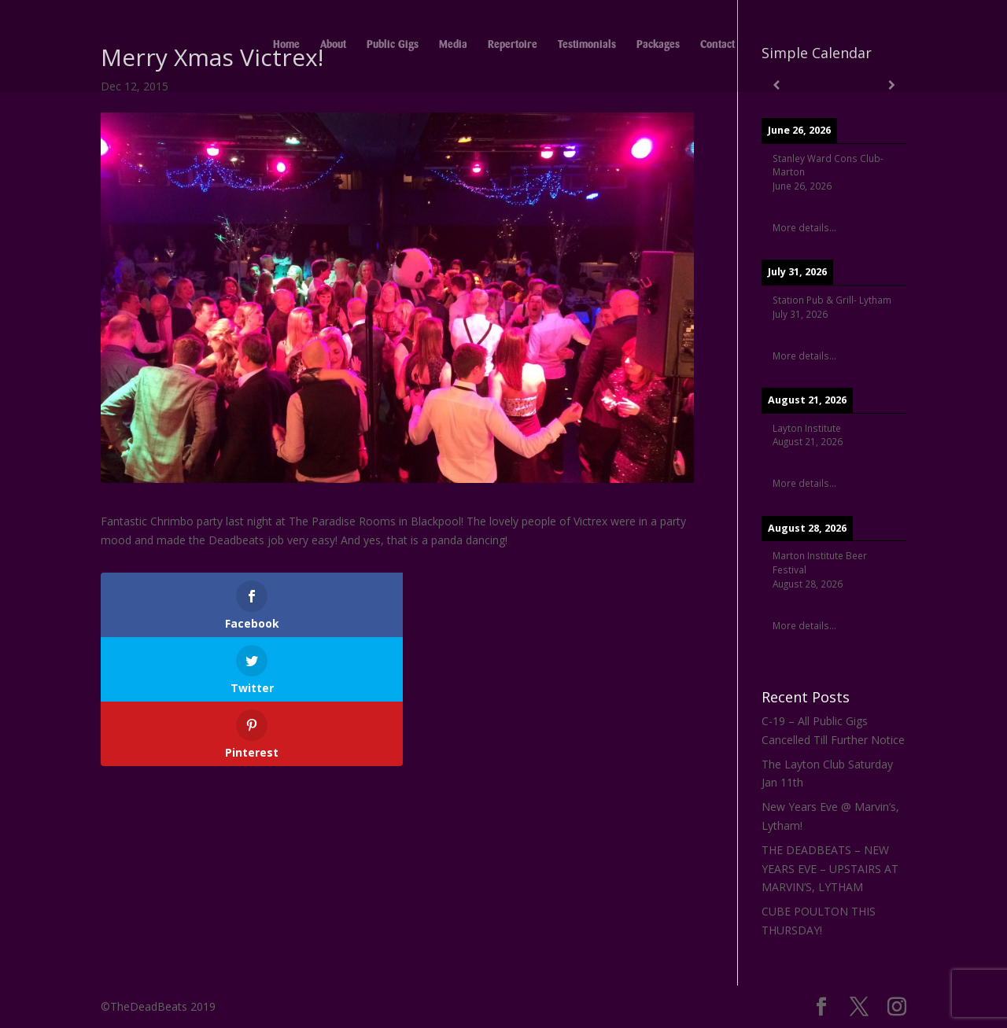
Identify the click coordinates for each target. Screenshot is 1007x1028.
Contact (717, 47)
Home (286, 47)
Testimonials (587, 47)
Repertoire (512, 47)
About (333, 47)
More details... (804, 227)
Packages (658, 47)
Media (453, 47)
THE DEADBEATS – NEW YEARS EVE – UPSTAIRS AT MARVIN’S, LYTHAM (830, 868)
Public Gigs (393, 47)
